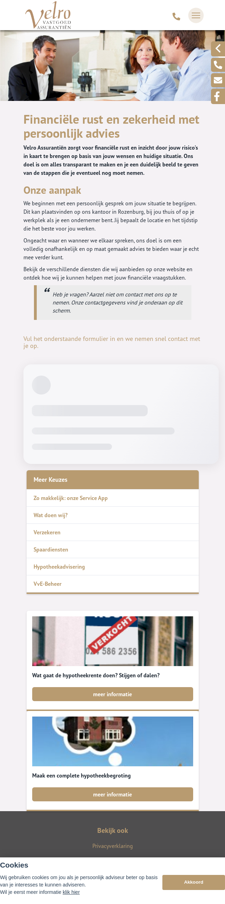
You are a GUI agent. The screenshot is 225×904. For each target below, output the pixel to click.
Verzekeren (47, 532)
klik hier (71, 892)
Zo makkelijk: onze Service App (71, 497)
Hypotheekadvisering (59, 566)
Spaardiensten (51, 549)
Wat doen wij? (51, 515)
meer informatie (112, 694)
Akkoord (193, 882)
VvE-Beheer (48, 583)
